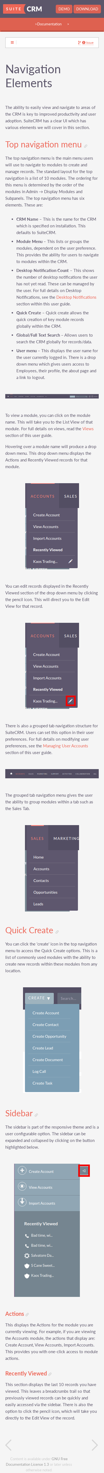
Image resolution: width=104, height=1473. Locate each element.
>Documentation (48, 24)
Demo (64, 9)
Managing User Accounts (65, 745)
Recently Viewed (28, 1373)
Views (88, 428)
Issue (87, 43)
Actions (17, 1314)
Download (87, 9)
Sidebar (21, 1113)
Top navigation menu (46, 144)
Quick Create (32, 930)
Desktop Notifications (76, 297)
